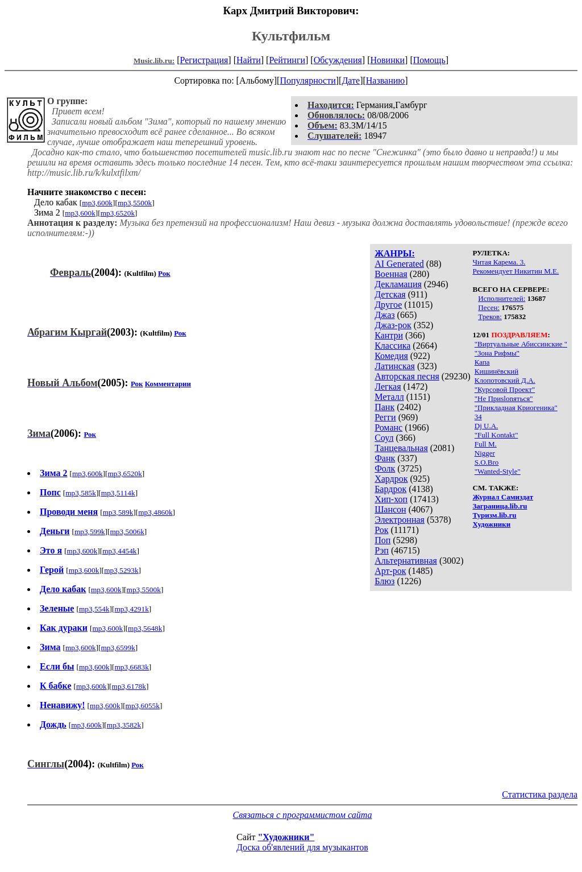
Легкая (388, 386)
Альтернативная (406, 560)
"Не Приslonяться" (504, 398)
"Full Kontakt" (496, 435)
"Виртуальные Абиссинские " (521, 344)
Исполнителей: (501, 298)
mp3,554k (94, 609)
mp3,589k (118, 512)
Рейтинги (287, 60)
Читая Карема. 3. (499, 262)
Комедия (391, 356)
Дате (351, 80)
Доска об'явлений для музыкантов (302, 847)
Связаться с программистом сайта (302, 815)
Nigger (485, 453)
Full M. (486, 444)
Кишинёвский (496, 371)
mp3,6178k (129, 686)
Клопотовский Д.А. (505, 380)
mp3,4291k (131, 609)
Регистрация (204, 60)
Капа (482, 362)
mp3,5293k (121, 570)
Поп (382, 540)
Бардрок (390, 489)
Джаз (384, 315)
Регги (385, 417)
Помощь (429, 60)
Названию (385, 80)
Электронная (400, 519)
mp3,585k (80, 493)
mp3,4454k (119, 551)
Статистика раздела (539, 794)
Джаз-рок (393, 325)
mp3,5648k (145, 628)
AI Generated (399, 263)
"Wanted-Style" (498, 471)
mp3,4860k (155, 512)
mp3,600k (97, 203)
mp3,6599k (118, 647)
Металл (389, 397)
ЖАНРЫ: (395, 253)
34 (478, 416)
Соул (384, 438)
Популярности (307, 80)
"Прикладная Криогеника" (516, 407)
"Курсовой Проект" (505, 389)
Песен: (489, 307)
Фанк (385, 458)
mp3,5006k (127, 531)
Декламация (398, 284)
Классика (392, 345)
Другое (388, 304)
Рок (381, 530)
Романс (388, 427)
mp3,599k (89, 531)
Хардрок (391, 478)
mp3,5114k (118, 493)
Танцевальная (401, 448)
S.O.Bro (487, 462)
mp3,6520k (118, 213)
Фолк (385, 468)
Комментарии (168, 383)
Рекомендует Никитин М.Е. (516, 271)
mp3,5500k (135, 203)
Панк (384, 407)
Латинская (395, 366)
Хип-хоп (391, 499)
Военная (391, 274)
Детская (390, 294)
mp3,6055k (143, 705)
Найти (248, 60)
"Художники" (285, 837)
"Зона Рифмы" (497, 353)
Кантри (389, 335)
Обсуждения (338, 60)
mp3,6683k (132, 667)
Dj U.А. (486, 425)
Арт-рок (390, 571)
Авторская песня (407, 376)
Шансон (390, 509)
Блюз (384, 581)
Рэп (382, 550)
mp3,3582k (124, 725)
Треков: (490, 316)
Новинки (387, 60)
